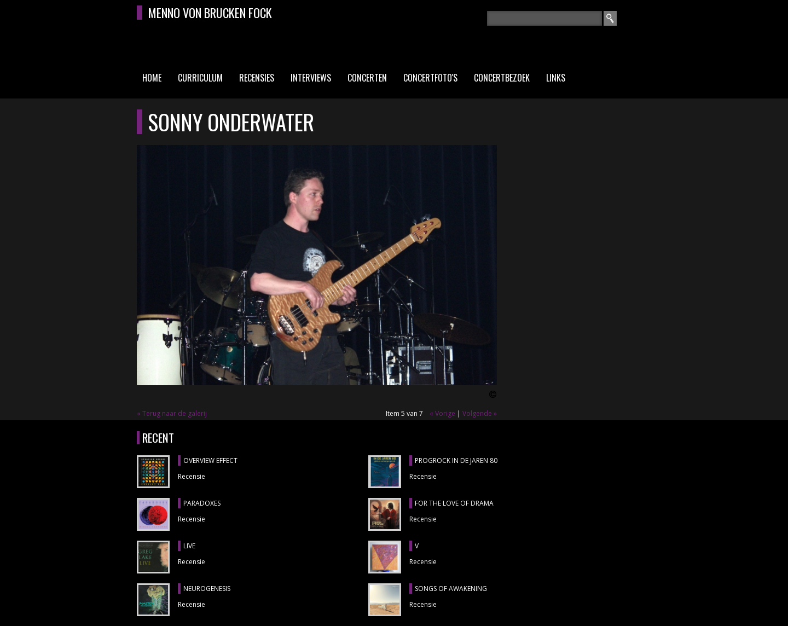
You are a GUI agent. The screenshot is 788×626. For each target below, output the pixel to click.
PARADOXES (202, 503)
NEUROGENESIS (206, 588)
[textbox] (544, 18)
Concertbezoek (502, 77)
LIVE (189, 545)
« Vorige (442, 413)
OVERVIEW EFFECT (210, 460)
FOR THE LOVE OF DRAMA (454, 503)
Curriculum (200, 77)
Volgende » (479, 413)
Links (555, 77)
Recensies (256, 77)
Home (151, 77)
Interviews (311, 77)
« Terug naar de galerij (172, 413)
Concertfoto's (430, 77)
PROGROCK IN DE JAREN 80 (456, 460)
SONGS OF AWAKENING (451, 588)
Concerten (367, 77)
